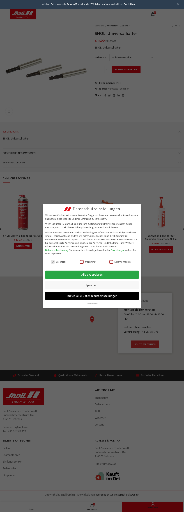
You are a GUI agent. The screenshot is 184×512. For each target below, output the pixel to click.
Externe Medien (120, 262)
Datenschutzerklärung (56, 250)
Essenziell (58, 262)
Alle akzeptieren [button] (92, 274)
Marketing (88, 262)
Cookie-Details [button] (92, 303)
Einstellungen (118, 250)
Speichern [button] (92, 285)
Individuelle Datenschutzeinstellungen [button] (92, 295)
